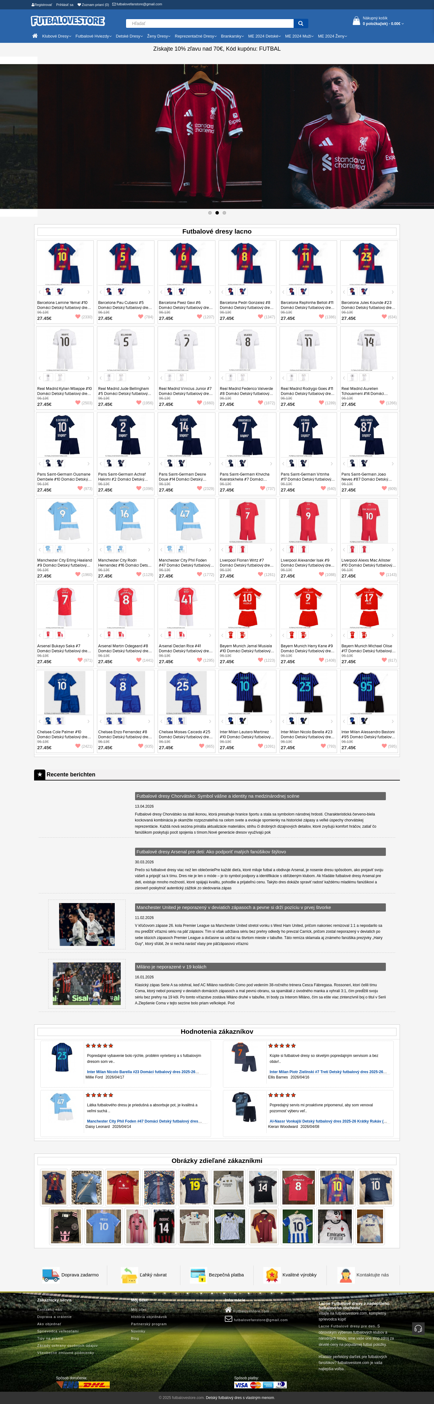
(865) (206, 746)
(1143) (388, 574)
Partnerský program (149, 1324)
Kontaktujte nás (372, 1275)
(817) (389, 660)
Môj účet (139, 1309)
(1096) (145, 488)
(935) (145, 746)
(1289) (327, 403)
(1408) (327, 660)
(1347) (266, 317)
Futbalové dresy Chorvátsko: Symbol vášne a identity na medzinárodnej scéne (218, 796)
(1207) (205, 317)
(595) (389, 746)
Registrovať (42, 5)
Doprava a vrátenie (54, 1317)
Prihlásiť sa (64, 5)
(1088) (327, 574)
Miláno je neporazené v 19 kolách (171, 966)
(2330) (84, 317)
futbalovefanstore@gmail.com (137, 4)
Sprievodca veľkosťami (58, 1331)
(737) (267, 488)
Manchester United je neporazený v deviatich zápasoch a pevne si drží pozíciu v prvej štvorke (234, 907)
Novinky (138, 1331)
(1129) (145, 574)
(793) (328, 746)
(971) (85, 660)
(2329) (205, 488)
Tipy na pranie (50, 1338)
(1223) (266, 660)
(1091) (266, 746)
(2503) (84, 403)
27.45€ (44, 318)
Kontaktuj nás (49, 1309)
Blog (135, 1338)
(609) (389, 488)
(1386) (327, 317)
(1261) (266, 574)
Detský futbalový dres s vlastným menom (240, 1398)
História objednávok (149, 1317)
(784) (145, 317)
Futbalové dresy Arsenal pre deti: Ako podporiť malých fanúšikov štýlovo (211, 851)
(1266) (388, 403)
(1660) (205, 403)
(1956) (145, 403)
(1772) (205, 574)
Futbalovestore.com (247, 1310)
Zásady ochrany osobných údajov (67, 1345)
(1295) (205, 660)
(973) (85, 488)
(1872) (266, 403)
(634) (389, 317)
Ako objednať (49, 1324)
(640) (328, 488)
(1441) (145, 660)
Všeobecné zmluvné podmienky (65, 1353)
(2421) (84, 746)
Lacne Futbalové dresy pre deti (347, 1326)
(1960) (84, 574)
